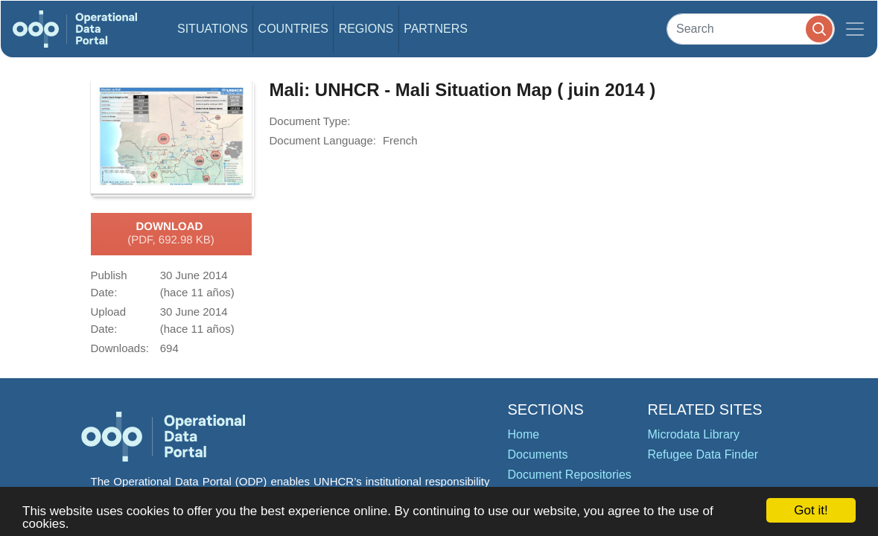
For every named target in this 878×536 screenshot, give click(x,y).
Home (524, 434)
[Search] (751, 28)
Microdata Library (694, 434)
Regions (366, 28)
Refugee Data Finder (703, 454)
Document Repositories (570, 474)
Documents (538, 454)
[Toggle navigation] (855, 29)
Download (170, 233)
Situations (212, 28)
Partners (436, 28)
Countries (293, 28)
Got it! (810, 510)
